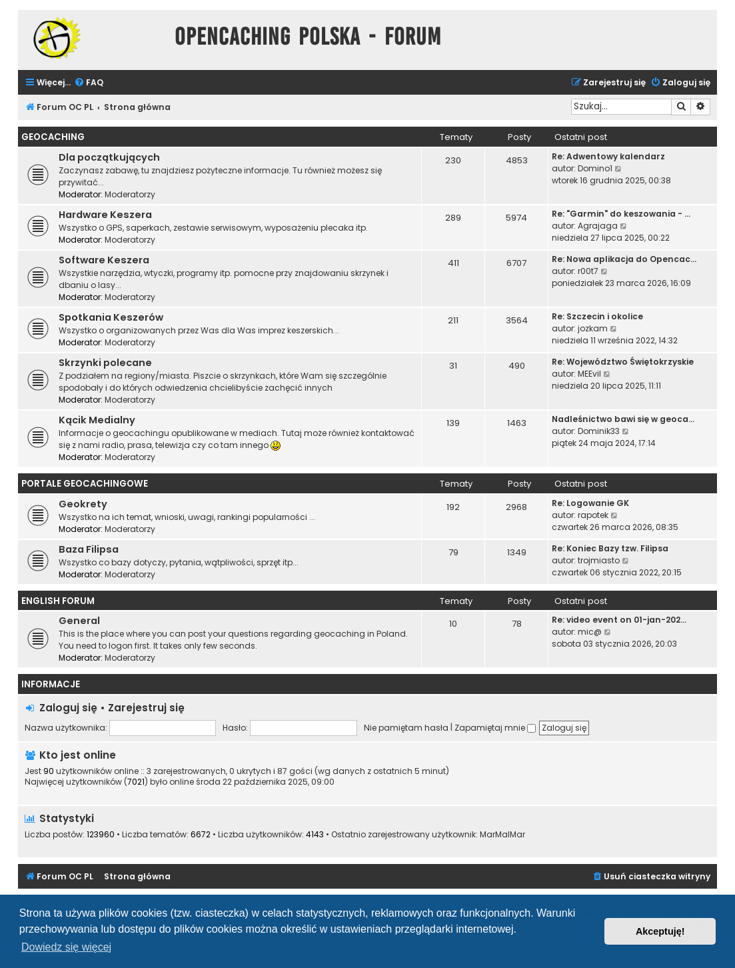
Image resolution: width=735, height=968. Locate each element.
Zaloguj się (68, 708)
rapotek (593, 515)
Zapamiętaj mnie (495, 727)
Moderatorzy (130, 194)
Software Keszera (104, 260)
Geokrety (83, 504)
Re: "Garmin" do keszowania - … (621, 213)
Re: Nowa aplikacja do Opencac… (624, 259)
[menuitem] (88, 83)
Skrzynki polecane (105, 362)
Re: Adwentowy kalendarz (608, 156)
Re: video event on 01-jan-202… (619, 619)
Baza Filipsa (89, 549)
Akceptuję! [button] (660, 931)
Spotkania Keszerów (111, 317)
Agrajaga (598, 225)
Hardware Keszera (105, 214)
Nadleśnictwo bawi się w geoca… (623, 419)
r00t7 (588, 271)
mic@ (590, 631)
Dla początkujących (109, 157)
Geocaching (53, 137)
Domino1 (595, 168)
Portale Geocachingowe (84, 483)
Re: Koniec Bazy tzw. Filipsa (610, 548)
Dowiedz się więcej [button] (66, 947)
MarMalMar (502, 834)
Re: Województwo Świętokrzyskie (623, 361)
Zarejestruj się (146, 708)
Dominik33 (599, 431)
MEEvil (589, 373)
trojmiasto (599, 560)
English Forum (58, 601)
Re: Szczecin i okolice (597, 316)
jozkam (593, 328)
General (79, 620)
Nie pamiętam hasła (406, 727)
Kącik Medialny (97, 420)
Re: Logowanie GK (590, 503)
